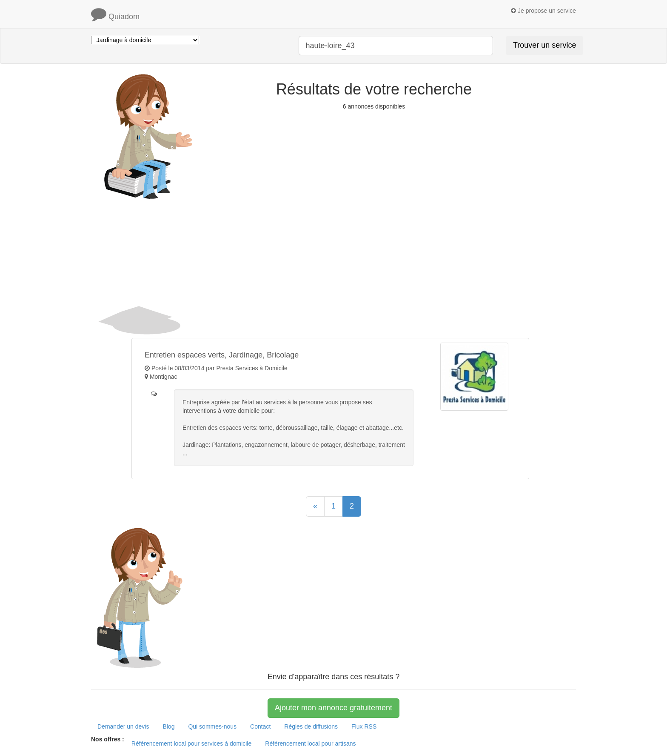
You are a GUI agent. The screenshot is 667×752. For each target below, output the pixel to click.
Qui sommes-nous (212, 726)
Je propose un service (543, 10)
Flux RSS (363, 726)
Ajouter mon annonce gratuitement (333, 707)
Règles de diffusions (311, 726)
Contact (260, 726)
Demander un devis (123, 726)
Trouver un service (544, 45)
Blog (168, 726)
